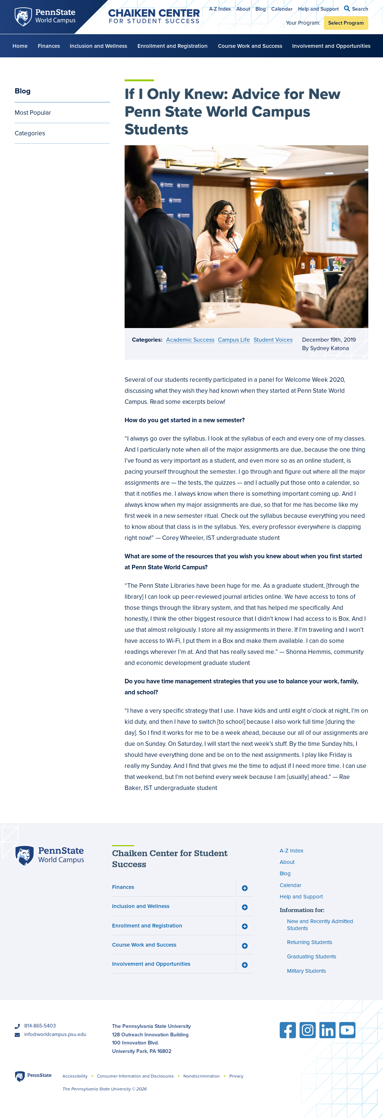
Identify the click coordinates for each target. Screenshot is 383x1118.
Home (20, 46)
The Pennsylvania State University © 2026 (104, 1089)
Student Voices (273, 339)
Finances (49, 46)
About (243, 9)
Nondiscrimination (201, 1076)
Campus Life (234, 339)
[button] (356, 9)
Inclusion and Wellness (98, 46)
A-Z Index (220, 9)
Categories (30, 133)
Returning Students (309, 943)
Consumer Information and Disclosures (135, 1076)
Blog (260, 9)
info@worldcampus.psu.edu (55, 1034)
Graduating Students (311, 957)
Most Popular (33, 112)
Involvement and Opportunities (331, 46)
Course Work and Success (250, 46)
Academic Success (190, 339)
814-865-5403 (40, 1026)
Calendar (282, 9)
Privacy (236, 1076)
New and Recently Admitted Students (320, 925)
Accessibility (74, 1076)
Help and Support (318, 9)
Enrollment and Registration (172, 46)
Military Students (306, 971)
